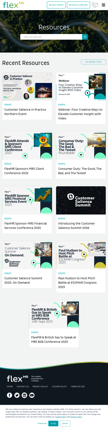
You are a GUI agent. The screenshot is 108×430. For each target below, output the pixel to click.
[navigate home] (13, 5)
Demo (56, 5)
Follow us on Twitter (17, 394)
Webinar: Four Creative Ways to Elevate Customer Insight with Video (80, 114)
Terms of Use (78, 385)
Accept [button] (53, 423)
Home (10, 385)
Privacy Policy (76, 417)
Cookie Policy (60, 417)
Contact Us (94, 4)
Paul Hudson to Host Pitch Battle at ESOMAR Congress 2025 (77, 281)
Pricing (78, 5)
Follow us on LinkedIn (24, 394)
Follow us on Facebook (9, 394)
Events (8, 105)
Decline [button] (65, 423)
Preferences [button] (42, 423)
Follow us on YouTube (32, 394)
